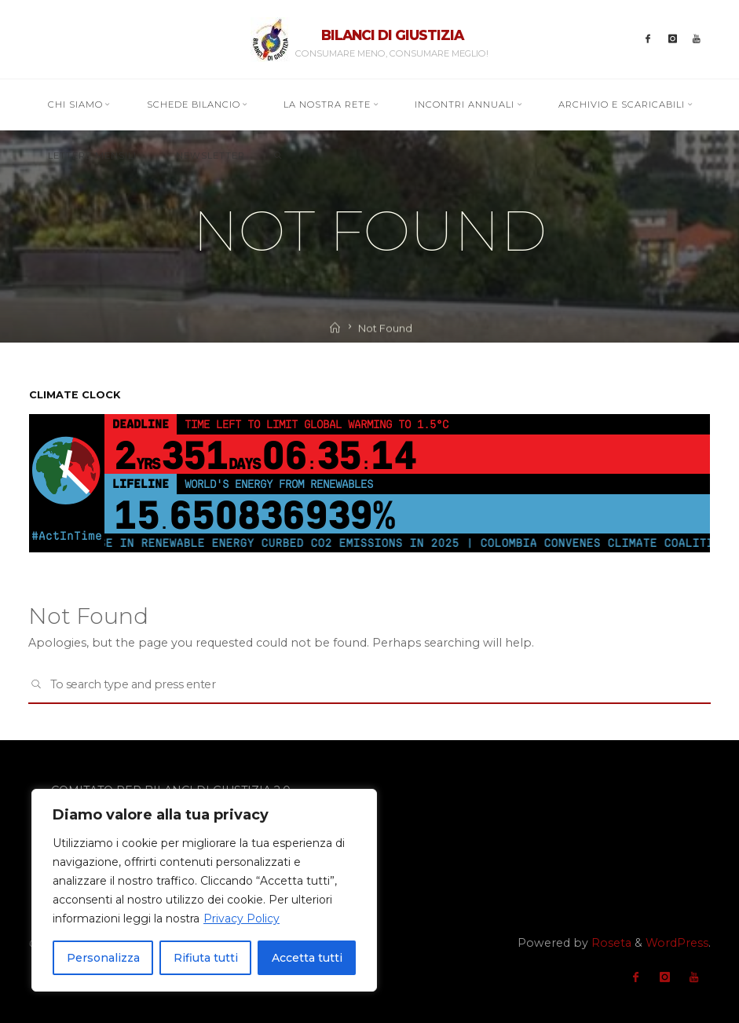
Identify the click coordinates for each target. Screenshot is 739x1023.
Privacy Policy (241, 918)
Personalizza (103, 958)
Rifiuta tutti (206, 958)
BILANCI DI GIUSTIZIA (392, 35)
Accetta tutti (307, 958)
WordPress (677, 943)
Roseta (609, 943)
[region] (204, 890)
